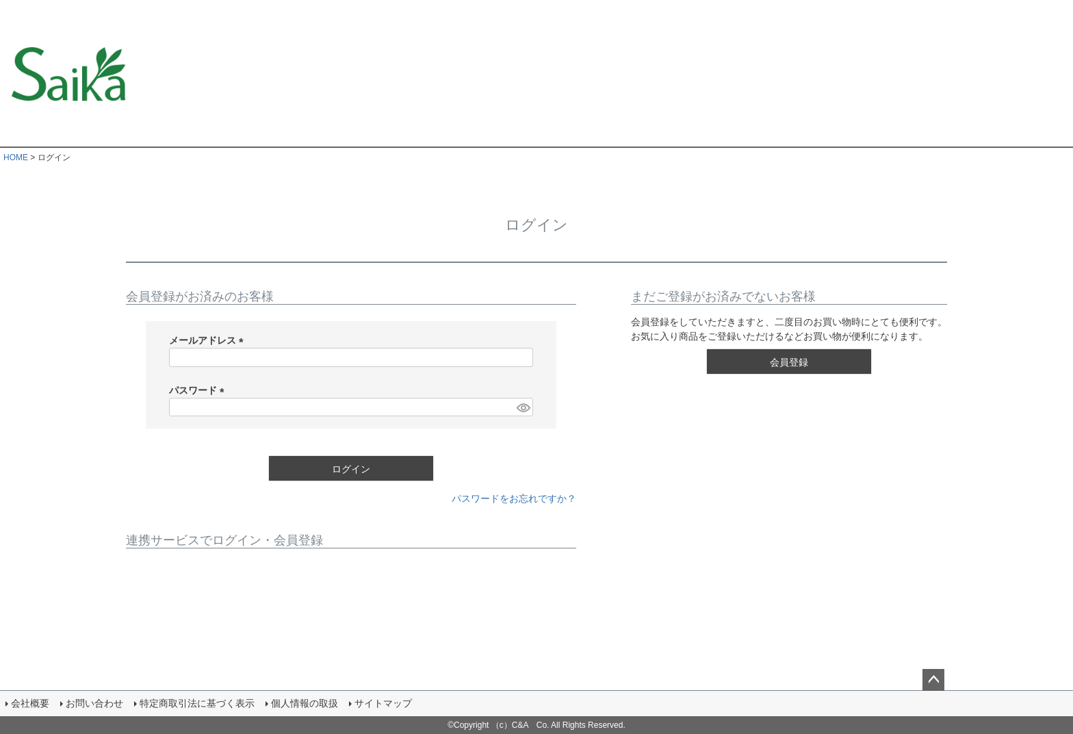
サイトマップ (383, 703)
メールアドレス (208, 340)
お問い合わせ (94, 703)
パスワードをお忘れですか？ (514, 498)
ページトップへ (933, 680)
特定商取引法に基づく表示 (197, 703)
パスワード (199, 390)
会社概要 (30, 703)
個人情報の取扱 (304, 703)
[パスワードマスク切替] (522, 407)
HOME (15, 157)
